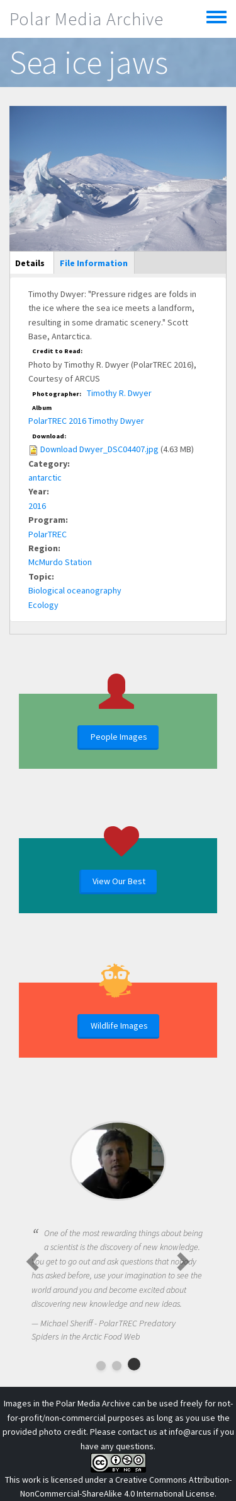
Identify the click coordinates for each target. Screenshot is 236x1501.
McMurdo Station (60, 562)
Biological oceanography (74, 590)
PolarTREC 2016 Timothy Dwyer (86, 420)
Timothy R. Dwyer (119, 393)
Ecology (43, 604)
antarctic (45, 477)
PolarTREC (47, 534)
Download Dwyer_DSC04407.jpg (99, 449)
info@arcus (190, 1431)
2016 (37, 505)
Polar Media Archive (86, 19)
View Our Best (119, 881)
